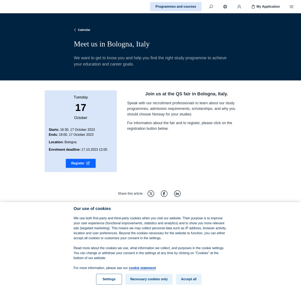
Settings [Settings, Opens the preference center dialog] (109, 281)
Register (80, 163)
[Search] (211, 6)
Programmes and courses (175, 6)
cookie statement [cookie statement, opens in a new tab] (142, 270)
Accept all (189, 281)
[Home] (18, 6)
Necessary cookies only (149, 281)
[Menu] (291, 6)
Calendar (81, 30)
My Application (265, 6)
